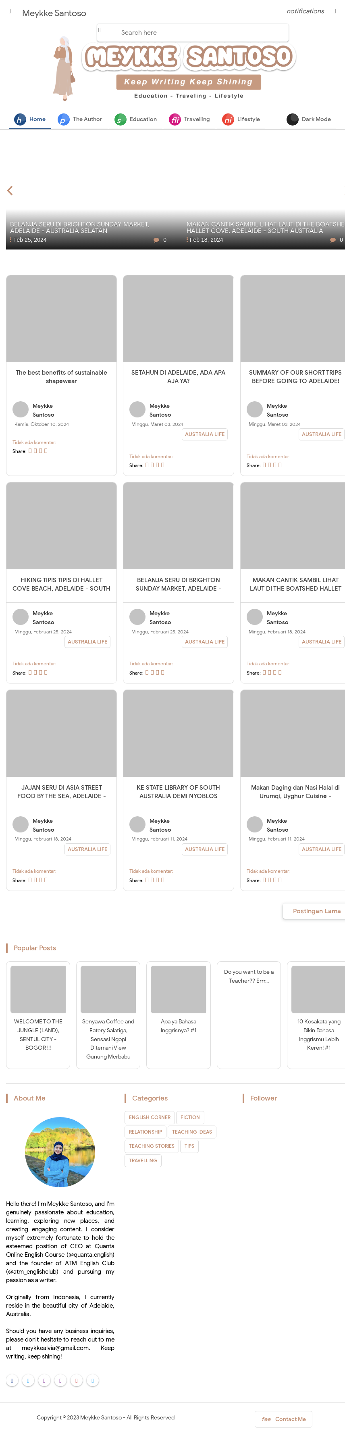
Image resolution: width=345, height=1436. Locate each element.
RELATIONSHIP (145, 1132)
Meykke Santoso (101, 1418)
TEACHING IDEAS (192, 1132)
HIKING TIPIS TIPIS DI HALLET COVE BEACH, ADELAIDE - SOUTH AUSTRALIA (61, 589)
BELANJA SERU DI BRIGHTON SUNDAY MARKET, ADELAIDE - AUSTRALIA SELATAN (178, 589)
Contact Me (283, 1421)
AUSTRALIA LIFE (204, 434)
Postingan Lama (317, 912)
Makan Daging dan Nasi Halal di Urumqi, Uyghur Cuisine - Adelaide (295, 796)
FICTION (190, 1118)
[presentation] (10, 189)
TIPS (189, 1146)
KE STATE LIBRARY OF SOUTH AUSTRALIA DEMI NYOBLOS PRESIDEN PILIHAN (178, 796)
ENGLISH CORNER (149, 1118)
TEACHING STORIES (152, 1146)
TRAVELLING (143, 1161)
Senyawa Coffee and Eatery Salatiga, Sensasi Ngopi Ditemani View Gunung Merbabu (108, 1040)
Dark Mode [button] (309, 119)
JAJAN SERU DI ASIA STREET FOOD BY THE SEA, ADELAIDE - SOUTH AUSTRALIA (61, 796)
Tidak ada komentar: (34, 443)
